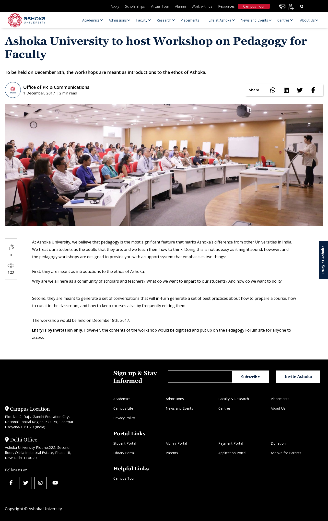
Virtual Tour (160, 6)
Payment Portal (230, 443)
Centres (224, 408)
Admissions (175, 398)
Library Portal (124, 453)
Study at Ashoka (322, 260)
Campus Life (123, 408)
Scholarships (135, 6)
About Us (278, 408)
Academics (121, 398)
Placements (280, 398)
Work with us (202, 6)
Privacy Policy (124, 418)
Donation (278, 443)
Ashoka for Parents (286, 453)
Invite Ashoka (298, 376)
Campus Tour (254, 6)
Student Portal (124, 443)
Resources (226, 6)
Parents (172, 453)
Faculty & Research (233, 398)
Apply (115, 6)
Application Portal (232, 453)
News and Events (179, 408)
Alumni (180, 6)
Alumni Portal (176, 443)
